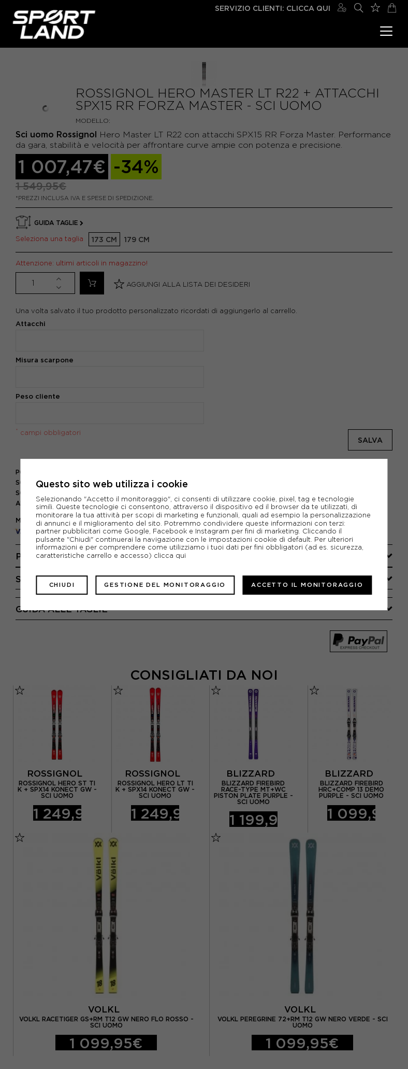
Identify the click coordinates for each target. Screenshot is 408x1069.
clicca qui (170, 555)
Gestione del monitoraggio (165, 585)
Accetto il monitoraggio (307, 585)
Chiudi (62, 585)
